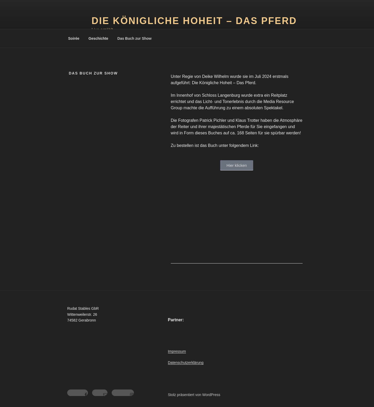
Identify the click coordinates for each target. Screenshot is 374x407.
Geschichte (98, 38)
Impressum (177, 351)
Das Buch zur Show (134, 38)
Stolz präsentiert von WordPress (194, 395)
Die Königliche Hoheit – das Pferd (194, 20)
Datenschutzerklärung (185, 362)
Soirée (74, 38)
